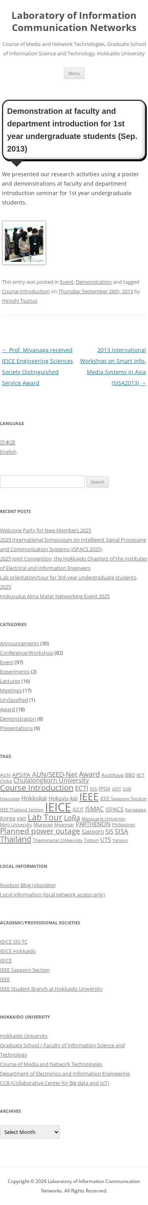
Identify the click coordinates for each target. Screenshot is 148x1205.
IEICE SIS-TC (14, 941)
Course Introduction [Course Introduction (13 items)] (36, 787)
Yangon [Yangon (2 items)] (120, 840)
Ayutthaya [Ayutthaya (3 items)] (112, 775)
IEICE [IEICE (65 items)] (58, 807)
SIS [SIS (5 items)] (109, 831)
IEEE (5, 979)
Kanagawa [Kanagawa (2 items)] (135, 809)
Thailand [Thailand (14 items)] (15, 838)
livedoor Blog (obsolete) (28, 885)
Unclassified (14, 699)
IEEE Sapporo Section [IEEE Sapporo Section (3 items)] (123, 798)
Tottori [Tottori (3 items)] (91, 840)
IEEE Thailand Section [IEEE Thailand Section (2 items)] (21, 809)
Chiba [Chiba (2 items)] (6, 781)
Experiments (15, 671)
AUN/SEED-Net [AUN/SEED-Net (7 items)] (54, 774)
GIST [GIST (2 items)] (116, 789)
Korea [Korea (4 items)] (7, 818)
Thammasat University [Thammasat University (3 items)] (57, 840)
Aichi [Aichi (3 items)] (5, 775)
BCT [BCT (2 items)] (140, 775)
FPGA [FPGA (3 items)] (105, 788)
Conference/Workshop (26, 652)
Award (7, 709)
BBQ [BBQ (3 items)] (130, 775)
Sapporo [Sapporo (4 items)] (93, 831)
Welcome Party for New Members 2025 (45, 530)
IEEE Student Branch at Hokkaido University (51, 988)
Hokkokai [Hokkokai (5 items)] (34, 798)
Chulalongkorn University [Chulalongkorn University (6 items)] (51, 780)
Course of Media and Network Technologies (51, 1064)
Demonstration (94, 281)
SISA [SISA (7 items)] (121, 831)
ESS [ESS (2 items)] (93, 789)
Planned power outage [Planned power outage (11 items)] (40, 831)
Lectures (10, 681)
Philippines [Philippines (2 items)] (123, 824)
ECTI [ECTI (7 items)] (81, 787)
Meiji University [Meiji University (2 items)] (16, 824)
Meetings (11, 690)
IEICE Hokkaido (18, 951)
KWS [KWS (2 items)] (21, 819)
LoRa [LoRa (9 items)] (72, 817)
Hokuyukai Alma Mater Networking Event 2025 (55, 596)
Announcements (19, 643)
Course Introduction (26, 291)
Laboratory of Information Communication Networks (74, 21)
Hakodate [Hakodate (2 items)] (10, 799)
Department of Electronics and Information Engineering (65, 1073)
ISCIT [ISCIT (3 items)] (78, 809)
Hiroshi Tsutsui (19, 300)
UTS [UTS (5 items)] (105, 840)
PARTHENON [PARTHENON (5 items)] (93, 824)
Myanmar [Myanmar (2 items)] (64, 824)
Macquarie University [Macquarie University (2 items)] (104, 819)
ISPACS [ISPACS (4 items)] (114, 809)
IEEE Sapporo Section (25, 969)
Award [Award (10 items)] (89, 774)
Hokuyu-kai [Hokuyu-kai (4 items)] (63, 798)
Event (66, 281)
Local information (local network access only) (52, 894)
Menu (74, 73)
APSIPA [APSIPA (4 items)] (21, 774)
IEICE (6, 960)
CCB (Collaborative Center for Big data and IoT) (54, 1082)
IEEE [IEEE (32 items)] (89, 796)
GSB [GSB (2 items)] (127, 789)
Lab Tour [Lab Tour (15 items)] (45, 817)
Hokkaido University (24, 1035)
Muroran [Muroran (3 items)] (43, 824)
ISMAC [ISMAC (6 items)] (94, 809)
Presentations (16, 728)
